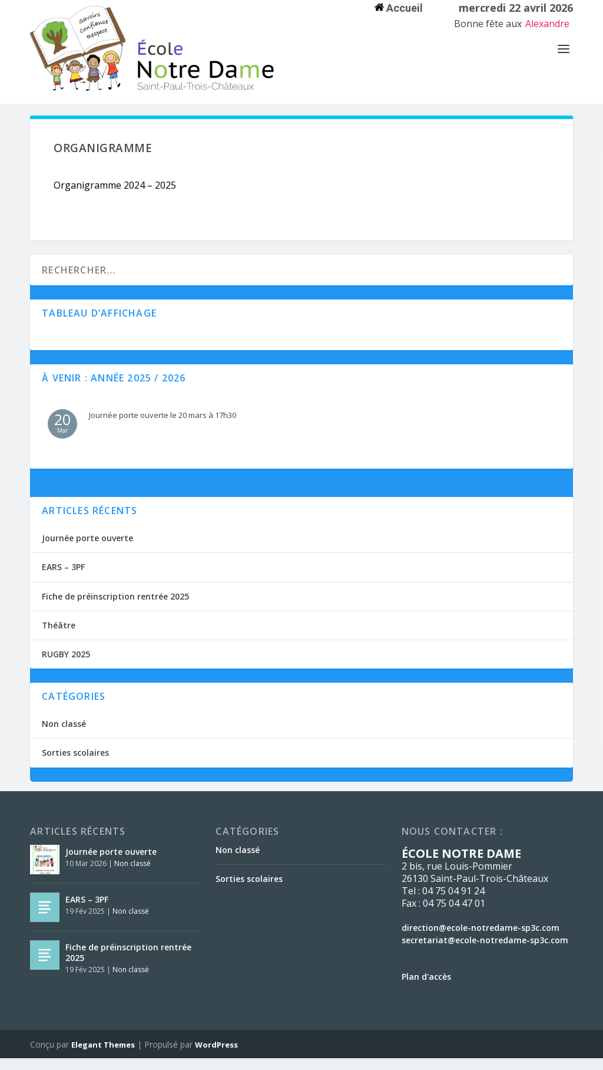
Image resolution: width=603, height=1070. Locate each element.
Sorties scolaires (75, 764)
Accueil (399, 8)
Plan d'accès (426, 988)
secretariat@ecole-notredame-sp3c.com (485, 951)
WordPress (216, 1056)
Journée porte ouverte (87, 549)
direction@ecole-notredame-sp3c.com (480, 939)
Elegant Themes (103, 1056)
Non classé (64, 735)
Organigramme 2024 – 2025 (115, 196)
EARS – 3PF (63, 578)
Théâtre (58, 637)
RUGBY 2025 (66, 665)
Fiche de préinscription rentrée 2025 (115, 608)
